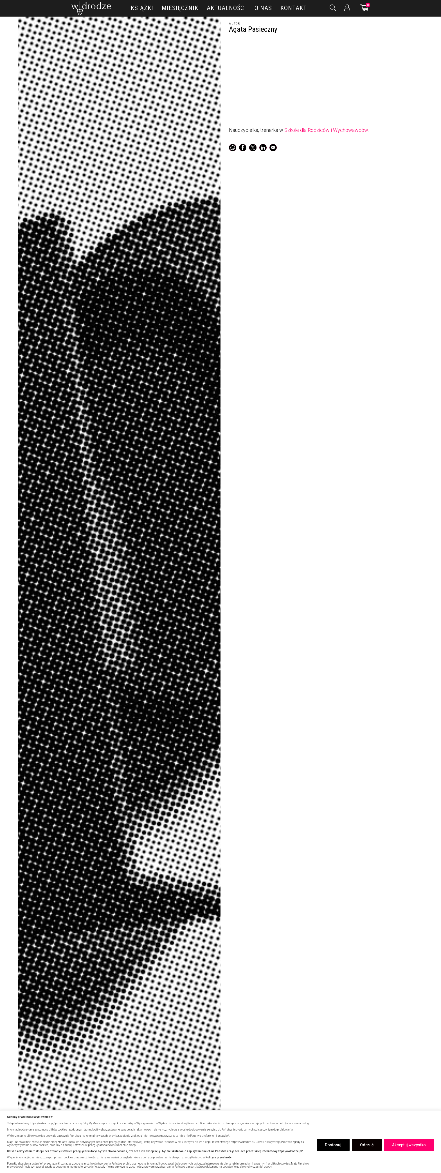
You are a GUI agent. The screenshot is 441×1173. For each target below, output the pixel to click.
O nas (263, 8)
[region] (220, 1141)
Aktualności (226, 8)
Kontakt (293, 8)
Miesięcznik (180, 8)
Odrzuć (367, 1145)
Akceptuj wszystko (409, 1145)
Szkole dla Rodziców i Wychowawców (326, 130)
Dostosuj (333, 1145)
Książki (142, 8)
